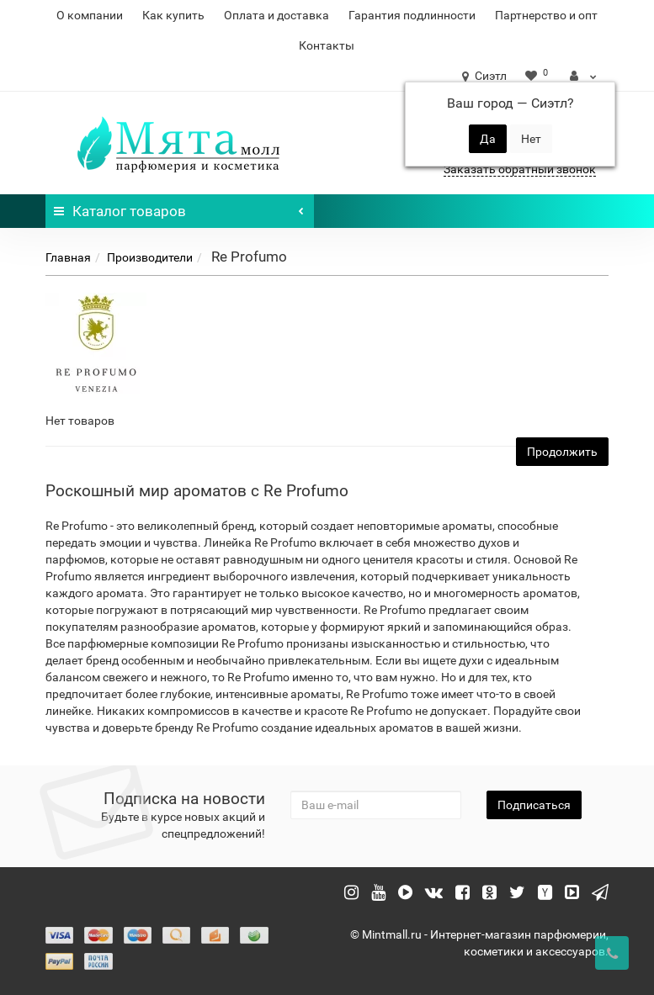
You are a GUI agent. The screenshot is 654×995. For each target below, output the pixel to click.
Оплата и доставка (276, 15)
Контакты (326, 45)
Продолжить (562, 451)
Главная (68, 257)
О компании (89, 15)
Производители (150, 257)
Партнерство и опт (546, 15)
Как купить (173, 15)
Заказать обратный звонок (520, 169)
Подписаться (534, 805)
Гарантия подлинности (412, 15)
